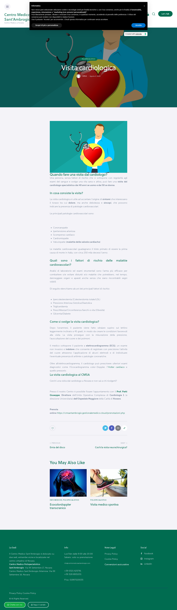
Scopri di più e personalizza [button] (46, 25)
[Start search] (153, 14)
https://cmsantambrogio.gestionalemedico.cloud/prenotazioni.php (91, 413)
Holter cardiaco (116, 367)
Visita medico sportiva (104, 504)
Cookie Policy (29, 593)
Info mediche (56, 500)
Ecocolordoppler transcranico (60, 506)
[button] (14, 605)
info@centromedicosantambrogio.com (77, 563)
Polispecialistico (88, 59)
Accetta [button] (138, 25)
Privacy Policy (15, 593)
